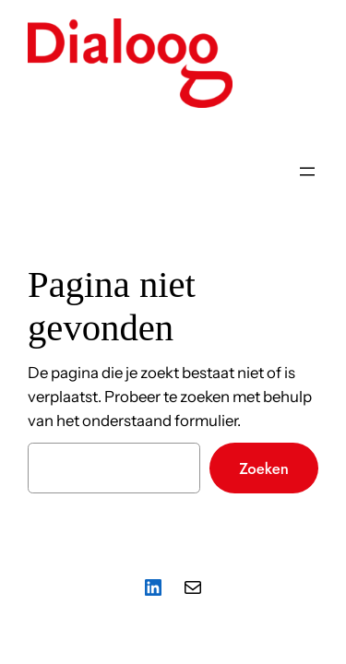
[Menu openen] (307, 171)
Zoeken (264, 468)
